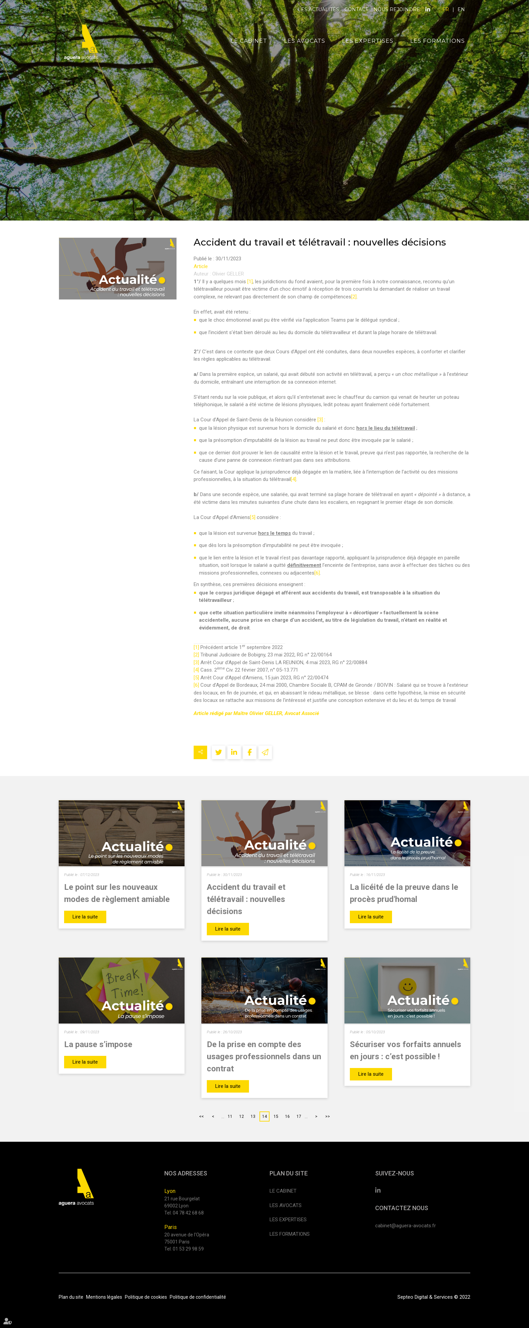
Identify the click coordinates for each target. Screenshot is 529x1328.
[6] (317, 573)
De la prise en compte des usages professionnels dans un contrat (264, 1056)
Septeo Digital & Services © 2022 (433, 1297)
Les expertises (367, 41)
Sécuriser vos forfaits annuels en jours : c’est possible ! (405, 1050)
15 (276, 1116)
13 (253, 1116)
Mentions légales (104, 1297)
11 (230, 1116)
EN (461, 9)
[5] (252, 517)
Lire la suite (85, 917)
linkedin (427, 9)
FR (445, 9)
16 (287, 1116)
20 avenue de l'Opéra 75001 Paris (186, 1238)
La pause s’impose (98, 1044)
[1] (250, 282)
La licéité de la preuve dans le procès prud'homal (404, 893)
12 (241, 1116)
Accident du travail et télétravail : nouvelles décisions (246, 899)
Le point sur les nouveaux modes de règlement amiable (117, 893)
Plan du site (71, 1297)
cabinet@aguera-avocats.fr (405, 1226)
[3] (320, 420)
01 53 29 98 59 (188, 1249)
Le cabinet (249, 41)
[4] (293, 479)
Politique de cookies (146, 1297)
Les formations (437, 41)
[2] (354, 297)
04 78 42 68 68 (188, 1213)
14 (264, 1116)
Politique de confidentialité (198, 1297)
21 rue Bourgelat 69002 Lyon (182, 1202)
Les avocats (304, 41)
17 (299, 1116)
